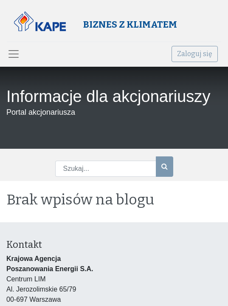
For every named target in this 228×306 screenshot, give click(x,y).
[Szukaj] (164, 166)
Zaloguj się (194, 54)
